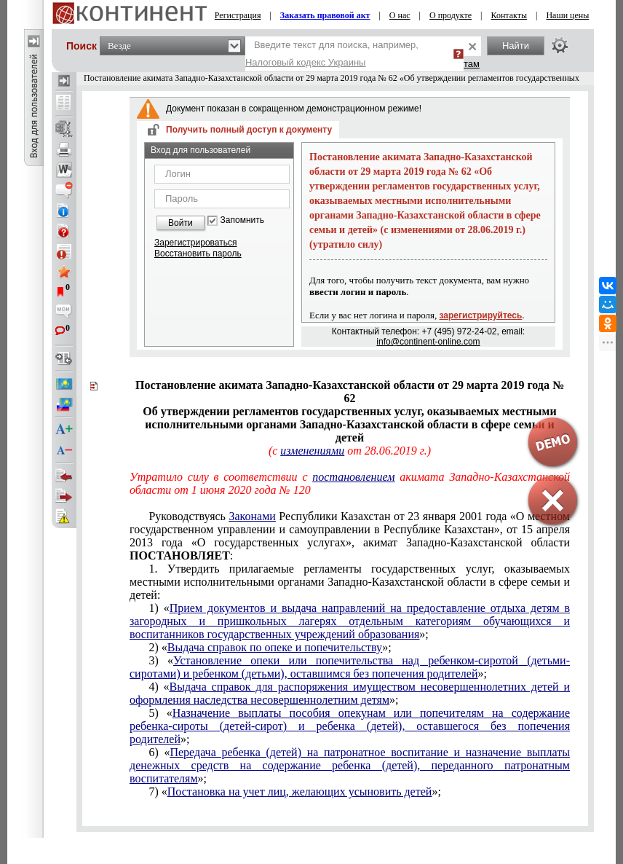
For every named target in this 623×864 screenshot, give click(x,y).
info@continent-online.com (428, 342)
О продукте (450, 15)
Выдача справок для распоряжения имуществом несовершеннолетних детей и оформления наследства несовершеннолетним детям (350, 693)
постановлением (353, 477)
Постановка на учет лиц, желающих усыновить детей (299, 791)
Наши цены (567, 15)
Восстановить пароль (198, 253)
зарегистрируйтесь (481, 315)
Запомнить (242, 220)
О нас (399, 15)
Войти (180, 223)
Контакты (509, 15)
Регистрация (238, 15)
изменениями (312, 450)
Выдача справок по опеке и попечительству (274, 647)
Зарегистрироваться (195, 242)
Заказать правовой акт (325, 15)
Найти (515, 45)
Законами (252, 516)
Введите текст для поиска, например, (331, 53)
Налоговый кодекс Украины (305, 62)
